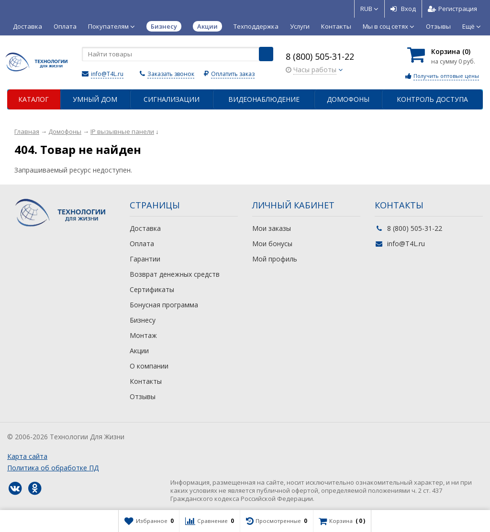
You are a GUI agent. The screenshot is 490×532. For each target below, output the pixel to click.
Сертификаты (152, 289)
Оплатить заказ (233, 74)
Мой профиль (274, 258)
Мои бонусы (272, 243)
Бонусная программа (164, 304)
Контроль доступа (432, 99)
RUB (369, 8)
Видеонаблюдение (264, 99)
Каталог (33, 99)
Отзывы (438, 26)
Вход (403, 8)
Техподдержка (256, 26)
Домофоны (348, 99)
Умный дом (95, 99)
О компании (149, 365)
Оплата (65, 26)
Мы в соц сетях (388, 26)
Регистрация (452, 8)
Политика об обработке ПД (53, 467)
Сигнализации (172, 99)
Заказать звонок (170, 74)
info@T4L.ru (107, 74)
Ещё (471, 26)
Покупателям (111, 26)
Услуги (300, 26)
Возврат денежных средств (175, 274)
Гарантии (145, 258)
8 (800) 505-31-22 (320, 56)
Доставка (27, 26)
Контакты (336, 26)
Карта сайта (27, 456)
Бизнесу (143, 320)
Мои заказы (271, 228)
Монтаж (143, 335)
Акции (139, 350)
